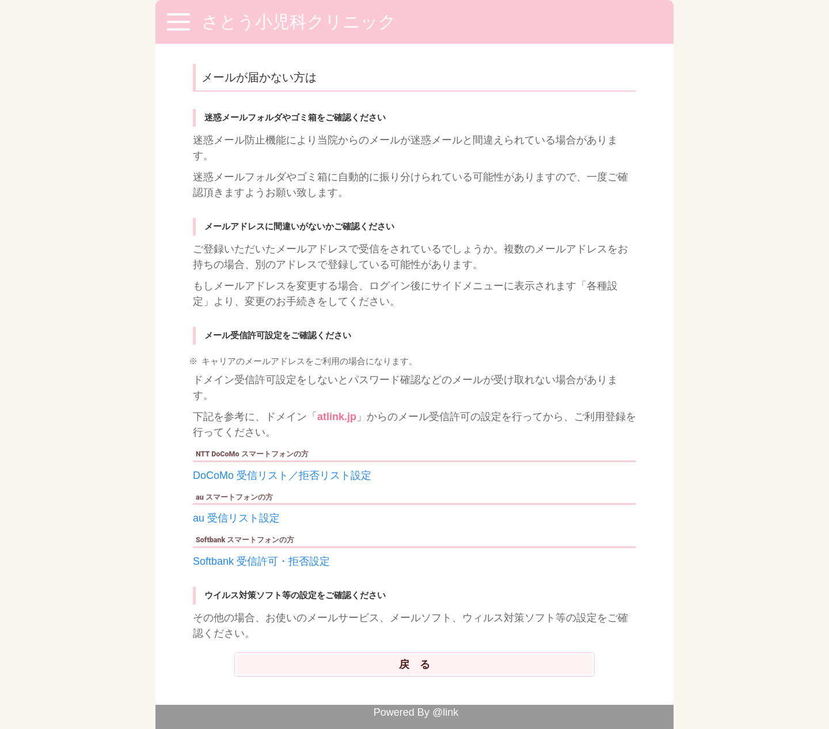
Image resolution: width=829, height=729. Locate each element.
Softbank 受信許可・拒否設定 (261, 561)
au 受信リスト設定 (236, 518)
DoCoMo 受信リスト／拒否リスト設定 (282, 475)
